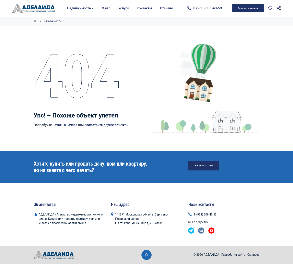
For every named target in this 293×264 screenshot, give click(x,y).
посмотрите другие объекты (106, 125)
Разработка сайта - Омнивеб (240, 254)
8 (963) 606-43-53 (204, 8)
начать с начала (65, 125)
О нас (106, 8)
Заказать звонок (247, 8)
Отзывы (166, 8)
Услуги (123, 8)
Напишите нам (204, 165)
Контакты (144, 8)
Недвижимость (80, 8)
